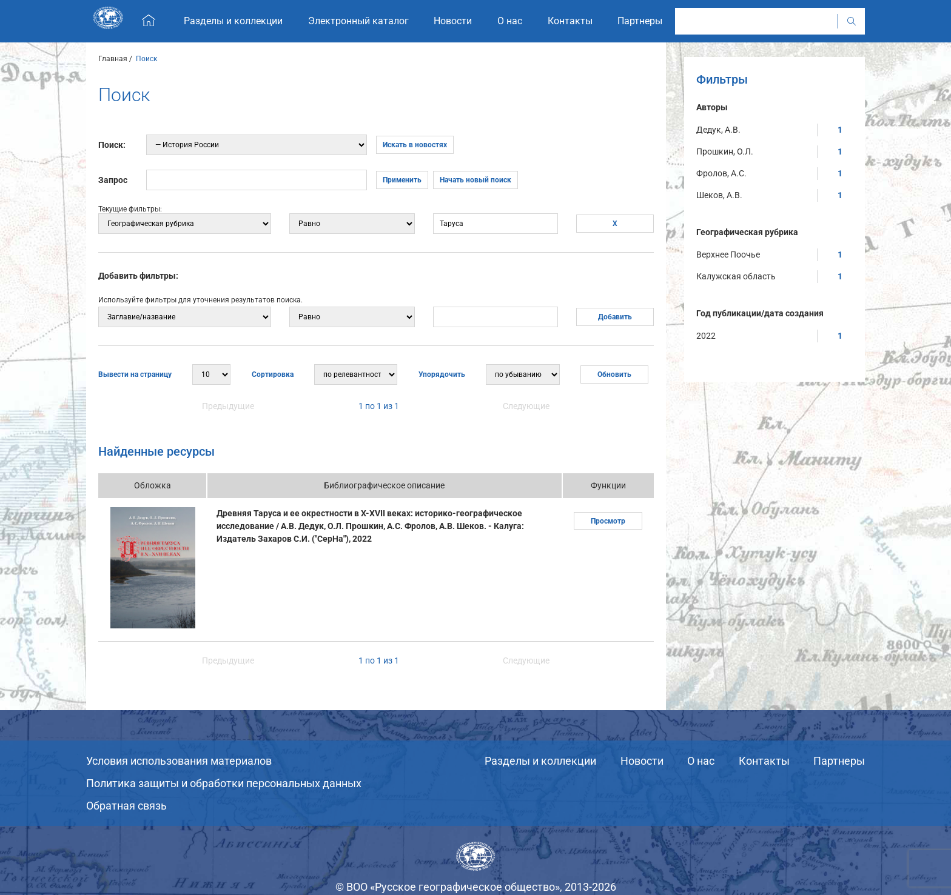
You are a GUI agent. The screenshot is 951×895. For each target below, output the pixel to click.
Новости (642, 760)
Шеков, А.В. (719, 195)
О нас (700, 760)
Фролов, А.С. (721, 173)
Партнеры (839, 760)
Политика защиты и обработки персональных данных (223, 783)
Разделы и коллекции (540, 760)
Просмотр (608, 521)
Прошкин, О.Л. (724, 151)
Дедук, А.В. (718, 130)
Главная (112, 59)
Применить (402, 180)
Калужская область (736, 276)
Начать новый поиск (475, 180)
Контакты (764, 760)
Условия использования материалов (179, 760)
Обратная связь (126, 805)
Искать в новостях (415, 145)
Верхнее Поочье (728, 254)
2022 (706, 336)
